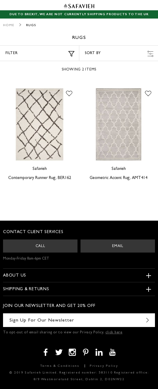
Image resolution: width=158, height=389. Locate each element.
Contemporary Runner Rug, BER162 (39, 178)
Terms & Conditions (59, 366)
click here (113, 333)
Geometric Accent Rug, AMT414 (118, 178)
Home (8, 25)
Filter (39, 54)
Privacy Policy (104, 366)
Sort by (119, 54)
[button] (69, 94)
